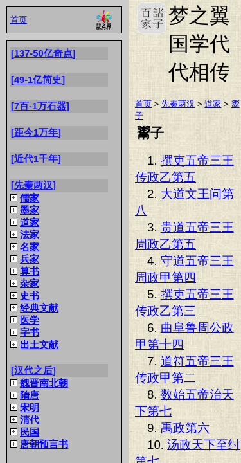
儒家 (29, 198)
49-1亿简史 (38, 80)
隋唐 (29, 395)
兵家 (29, 259)
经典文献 (39, 308)
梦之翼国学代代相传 (151, 18)
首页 (18, 19)
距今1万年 (36, 132)
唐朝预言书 (44, 444)
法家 (29, 235)
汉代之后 (33, 370)
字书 (29, 332)
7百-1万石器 (40, 106)
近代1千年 (36, 159)
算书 (29, 271)
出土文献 (39, 345)
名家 (29, 247)
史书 (29, 296)
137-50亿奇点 (43, 53)
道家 (29, 222)
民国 (29, 432)
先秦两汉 (33, 185)
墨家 (29, 210)
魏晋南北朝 (44, 383)
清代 (29, 420)
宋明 (29, 408)
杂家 (29, 283)
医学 (29, 320)
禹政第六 (185, 428)
